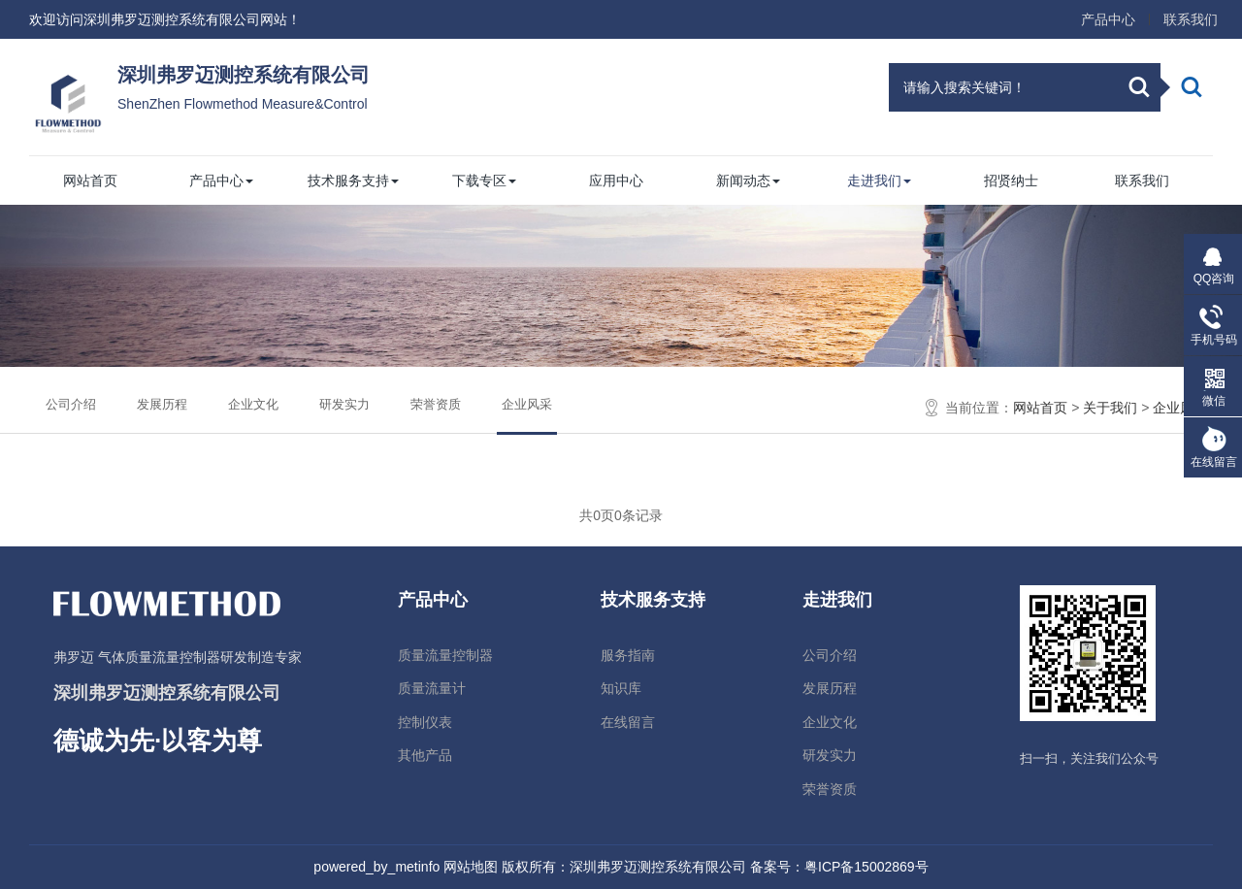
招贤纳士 (1011, 180)
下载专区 (484, 180)
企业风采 (527, 405)
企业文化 (253, 404)
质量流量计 (432, 688)
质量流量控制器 (445, 655)
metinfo (417, 866)
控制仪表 (425, 722)
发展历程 (162, 404)
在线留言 (628, 722)
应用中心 (616, 180)
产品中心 (1108, 19)
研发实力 (344, 404)
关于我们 (1110, 407)
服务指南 (628, 655)
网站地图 (470, 866)
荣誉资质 (435, 404)
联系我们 (1190, 19)
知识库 (621, 688)
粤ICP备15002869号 (866, 866)
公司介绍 (71, 404)
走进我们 (879, 180)
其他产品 (425, 755)
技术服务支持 (353, 180)
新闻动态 (748, 180)
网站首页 (90, 180)
